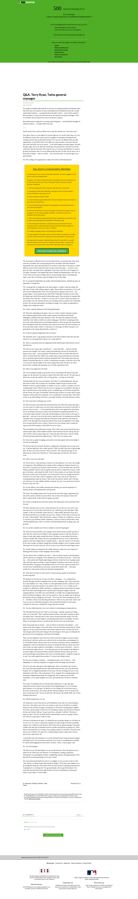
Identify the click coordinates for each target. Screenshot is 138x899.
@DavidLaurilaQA (34, 799)
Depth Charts (59, 52)
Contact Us (59, 863)
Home (57, 45)
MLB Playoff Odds (61, 50)
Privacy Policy (87, 863)
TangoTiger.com (68, 883)
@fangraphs (50, 863)
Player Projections (61, 54)
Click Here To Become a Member (51, 251)
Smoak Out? (75, 783)
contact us (80, 35)
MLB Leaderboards (62, 48)
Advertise (67, 863)
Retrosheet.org (99, 883)
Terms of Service (76, 863)
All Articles (58, 57)
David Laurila (29, 103)
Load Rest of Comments (53, 835)
